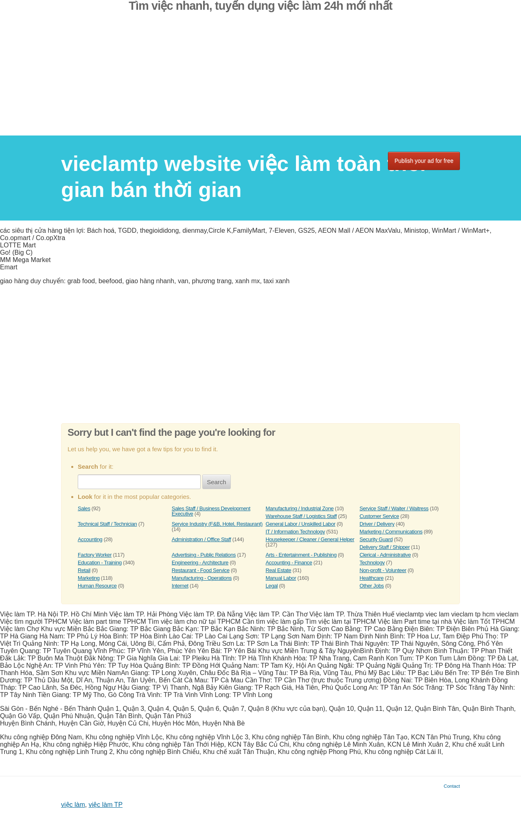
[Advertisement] (260, 78)
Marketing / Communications (390, 532)
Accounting (90, 539)
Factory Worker (95, 555)
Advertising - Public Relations (204, 555)
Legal (272, 586)
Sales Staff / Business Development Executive (211, 511)
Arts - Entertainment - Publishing (301, 555)
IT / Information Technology (295, 532)
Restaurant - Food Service (201, 570)
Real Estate (278, 570)
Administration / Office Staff (201, 539)
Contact (452, 786)
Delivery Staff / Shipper (384, 547)
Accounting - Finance (289, 562)
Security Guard (375, 539)
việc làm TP (106, 804)
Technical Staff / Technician (107, 524)
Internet (180, 586)
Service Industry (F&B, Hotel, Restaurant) (217, 524)
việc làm (73, 804)
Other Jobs (371, 586)
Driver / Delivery (376, 524)
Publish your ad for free (423, 160)
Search (216, 482)
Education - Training (100, 562)
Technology (372, 562)
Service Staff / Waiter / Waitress (393, 508)
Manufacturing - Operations (202, 578)
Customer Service (379, 516)
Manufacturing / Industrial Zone (300, 508)
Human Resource (97, 586)
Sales (84, 508)
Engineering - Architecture (200, 562)
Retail (84, 570)
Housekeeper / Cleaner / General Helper (310, 539)
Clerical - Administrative (385, 555)
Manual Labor (281, 578)
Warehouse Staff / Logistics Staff (301, 516)
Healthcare (371, 578)
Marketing (89, 578)
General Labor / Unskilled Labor (300, 524)
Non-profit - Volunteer (382, 570)
